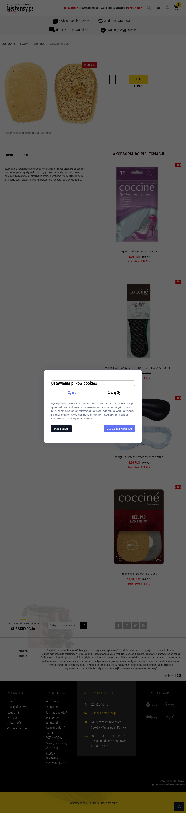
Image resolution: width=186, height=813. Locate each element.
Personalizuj (61, 428)
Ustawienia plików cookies (74, 383)
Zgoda (72, 393)
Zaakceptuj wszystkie (119, 428)
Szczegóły (114, 393)
